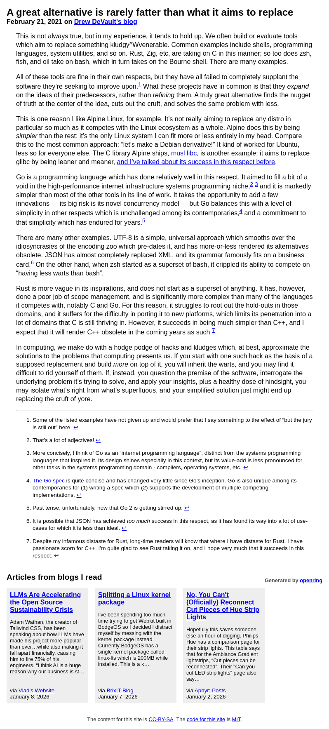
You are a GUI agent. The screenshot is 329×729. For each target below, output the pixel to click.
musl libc (184, 153)
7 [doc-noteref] (213, 330)
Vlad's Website (37, 690)
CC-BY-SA (161, 719)
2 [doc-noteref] (251, 184)
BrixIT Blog (120, 690)
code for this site (206, 719)
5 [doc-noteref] (143, 220)
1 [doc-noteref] (139, 84)
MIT (236, 719)
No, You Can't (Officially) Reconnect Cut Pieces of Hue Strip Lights (222, 606)
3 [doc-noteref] (256, 184)
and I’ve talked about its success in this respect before (196, 161)
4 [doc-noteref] (241, 211)
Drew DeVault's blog (105, 21)
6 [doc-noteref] (32, 262)
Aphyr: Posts (210, 690)
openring (311, 580)
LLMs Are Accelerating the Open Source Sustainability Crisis (45, 602)
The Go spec (49, 480)
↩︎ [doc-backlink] (75, 427)
